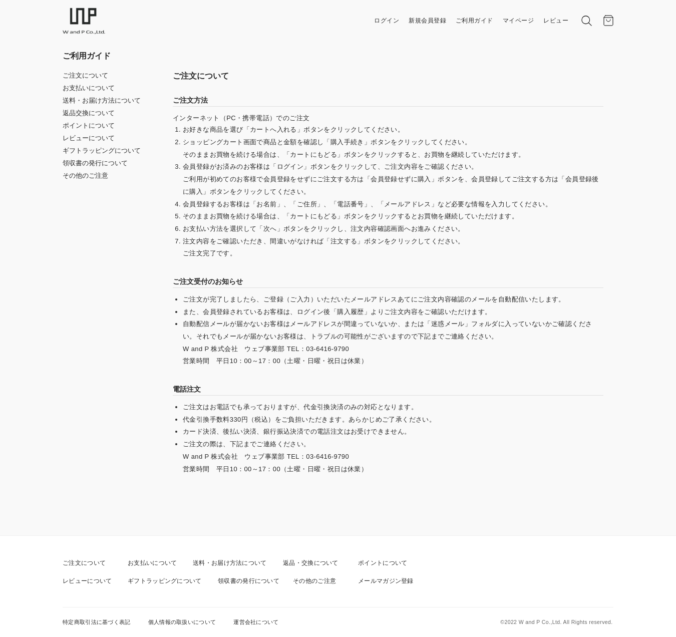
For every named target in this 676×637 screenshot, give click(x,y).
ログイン (386, 21)
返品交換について (89, 113)
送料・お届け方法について (102, 100)
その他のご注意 (85, 175)
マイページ (518, 21)
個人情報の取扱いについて (182, 622)
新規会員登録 (427, 21)
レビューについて (89, 138)
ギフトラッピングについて (102, 150)
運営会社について (255, 622)
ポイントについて (89, 125)
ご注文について (85, 75)
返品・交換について (311, 562)
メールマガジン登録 (386, 580)
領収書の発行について (95, 163)
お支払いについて (89, 88)
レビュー (555, 21)
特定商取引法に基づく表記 (97, 622)
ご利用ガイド (474, 21)
